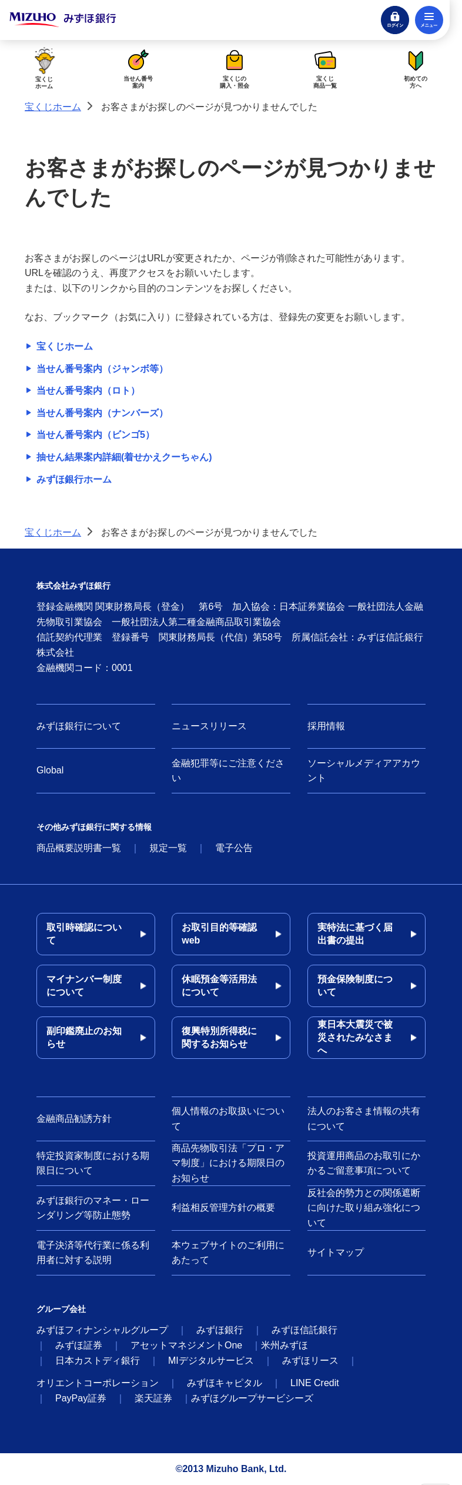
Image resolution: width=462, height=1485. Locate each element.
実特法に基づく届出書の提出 (355, 933)
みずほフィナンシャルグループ (102, 1330)
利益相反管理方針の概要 (223, 1207)
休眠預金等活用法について (219, 985)
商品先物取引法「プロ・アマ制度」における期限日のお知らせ (228, 1163)
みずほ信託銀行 (304, 1330)
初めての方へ (415, 67)
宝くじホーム (44, 67)
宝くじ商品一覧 (325, 67)
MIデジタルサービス (211, 1361)
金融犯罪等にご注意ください (228, 770)
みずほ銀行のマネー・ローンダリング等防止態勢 (92, 1208)
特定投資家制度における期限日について (92, 1163)
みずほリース (310, 1361)
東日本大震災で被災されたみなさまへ (355, 1037)
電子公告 (234, 848)
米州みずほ (284, 1345)
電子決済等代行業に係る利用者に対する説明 (92, 1252)
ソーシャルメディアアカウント (363, 770)
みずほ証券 (78, 1345)
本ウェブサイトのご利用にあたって (228, 1252)
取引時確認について (84, 933)
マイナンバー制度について (84, 985)
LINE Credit (314, 1383)
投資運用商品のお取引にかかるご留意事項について (363, 1163)
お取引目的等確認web (219, 933)
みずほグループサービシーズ (252, 1398)
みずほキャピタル (224, 1383)
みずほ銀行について (78, 726)
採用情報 (326, 726)
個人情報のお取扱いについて (228, 1118)
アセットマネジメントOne (186, 1345)
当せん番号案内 (138, 67)
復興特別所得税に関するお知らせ (219, 1037)
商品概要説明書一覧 (78, 848)
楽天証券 (153, 1398)
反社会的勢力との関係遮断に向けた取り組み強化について (363, 1208)
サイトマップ (335, 1252)
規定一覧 (168, 848)
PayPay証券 (80, 1398)
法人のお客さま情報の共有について (363, 1118)
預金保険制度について (355, 985)
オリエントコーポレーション (97, 1383)
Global (49, 770)
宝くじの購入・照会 (234, 67)
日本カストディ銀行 (97, 1361)
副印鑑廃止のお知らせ (84, 1037)
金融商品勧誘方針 (74, 1119)
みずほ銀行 (219, 1330)
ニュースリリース (209, 726)
